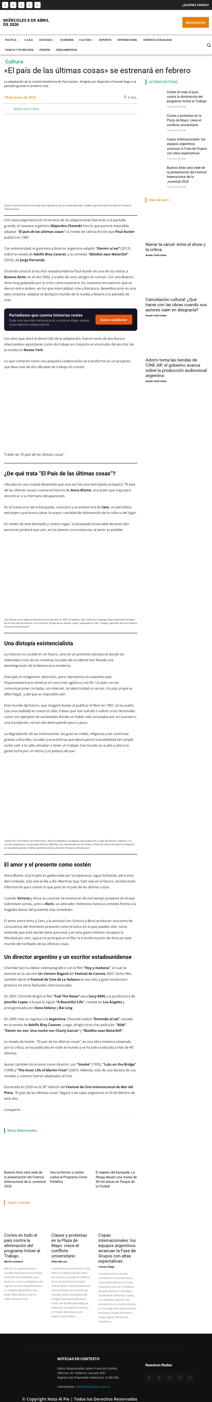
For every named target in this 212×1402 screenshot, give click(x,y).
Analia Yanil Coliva (26, 109)
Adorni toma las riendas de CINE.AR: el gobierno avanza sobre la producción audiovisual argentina (176, 359)
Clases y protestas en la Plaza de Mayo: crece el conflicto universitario (69, 1238)
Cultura (14, 61)
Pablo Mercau (59, 1254)
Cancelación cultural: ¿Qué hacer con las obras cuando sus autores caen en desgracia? (176, 296)
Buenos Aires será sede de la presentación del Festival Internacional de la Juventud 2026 (23, 1175)
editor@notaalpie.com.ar (93, 1379)
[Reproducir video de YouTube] (70, 412)
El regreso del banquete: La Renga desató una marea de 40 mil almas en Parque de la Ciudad (116, 1175)
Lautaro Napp (106, 1259)
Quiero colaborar (113, 320)
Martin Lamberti (13, 1254)
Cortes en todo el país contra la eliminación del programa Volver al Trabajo (22, 1238)
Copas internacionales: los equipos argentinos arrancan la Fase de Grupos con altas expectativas (117, 1241)
